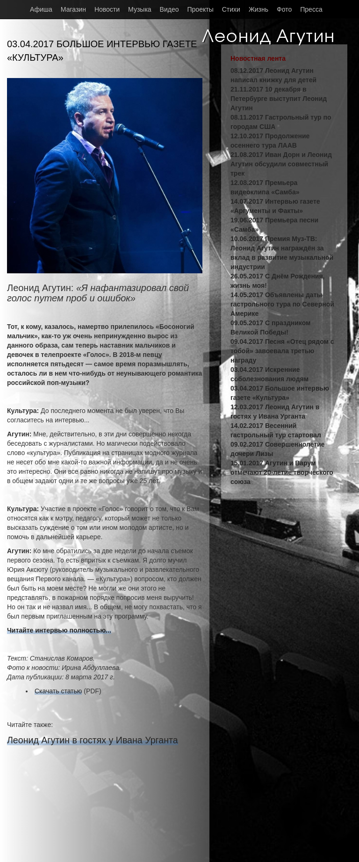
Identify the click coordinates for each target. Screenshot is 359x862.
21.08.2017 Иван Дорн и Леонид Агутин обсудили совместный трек (281, 164)
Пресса (311, 9)
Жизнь (258, 9)
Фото (284, 9)
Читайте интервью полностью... (59, 630)
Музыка (139, 9)
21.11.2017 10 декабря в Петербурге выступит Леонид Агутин (278, 98)
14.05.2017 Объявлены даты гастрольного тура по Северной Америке (282, 304)
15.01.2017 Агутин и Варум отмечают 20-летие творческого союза (281, 472)
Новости (107, 9)
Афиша (41, 9)
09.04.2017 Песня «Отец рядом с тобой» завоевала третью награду (282, 351)
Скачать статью (58, 691)
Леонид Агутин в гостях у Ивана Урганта (92, 740)
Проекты (200, 9)
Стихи (231, 9)
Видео (169, 9)
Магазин (73, 9)
